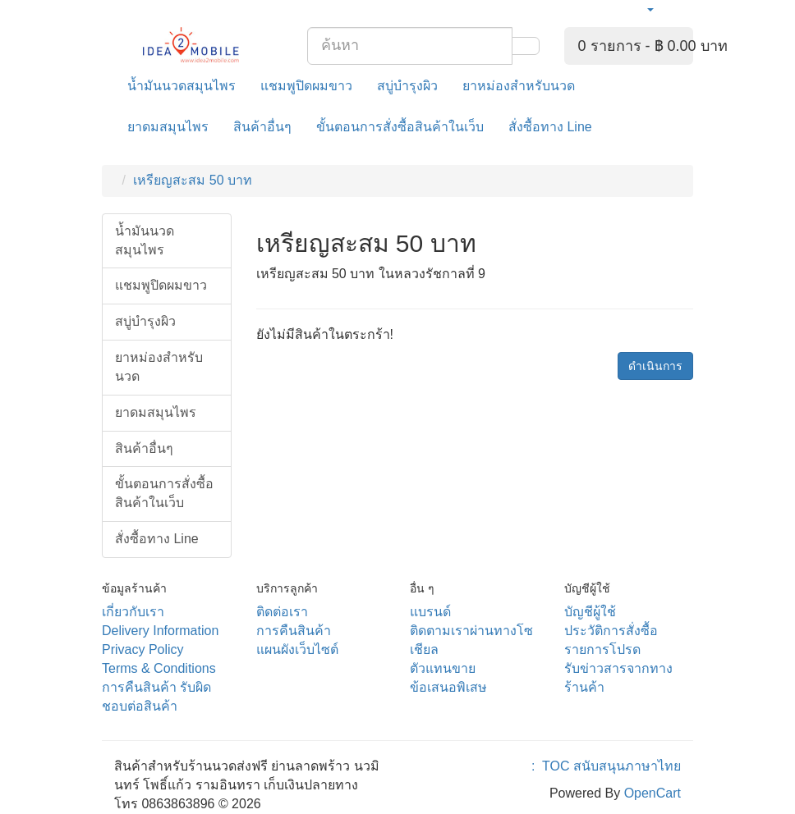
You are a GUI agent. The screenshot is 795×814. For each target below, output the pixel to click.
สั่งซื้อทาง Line (550, 127)
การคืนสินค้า (293, 631)
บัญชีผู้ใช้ (590, 612)
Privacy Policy (143, 649)
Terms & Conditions (159, 668)
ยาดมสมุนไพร (168, 127)
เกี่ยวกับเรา (133, 612)
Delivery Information (160, 631)
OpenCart (652, 793)
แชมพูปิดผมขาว (306, 86)
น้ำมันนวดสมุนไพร (181, 86)
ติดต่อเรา (282, 612)
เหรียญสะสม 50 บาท (192, 180)
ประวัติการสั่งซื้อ (611, 631)
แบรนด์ (430, 612)
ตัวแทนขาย (443, 668)
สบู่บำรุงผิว (407, 86)
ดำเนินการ (655, 366)
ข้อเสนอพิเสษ (448, 687)
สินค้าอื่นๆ (262, 127)
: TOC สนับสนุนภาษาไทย (602, 766)
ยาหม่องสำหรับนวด (518, 86)
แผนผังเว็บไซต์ (297, 649)
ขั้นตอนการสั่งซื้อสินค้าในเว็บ (400, 127)
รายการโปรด (602, 649)
